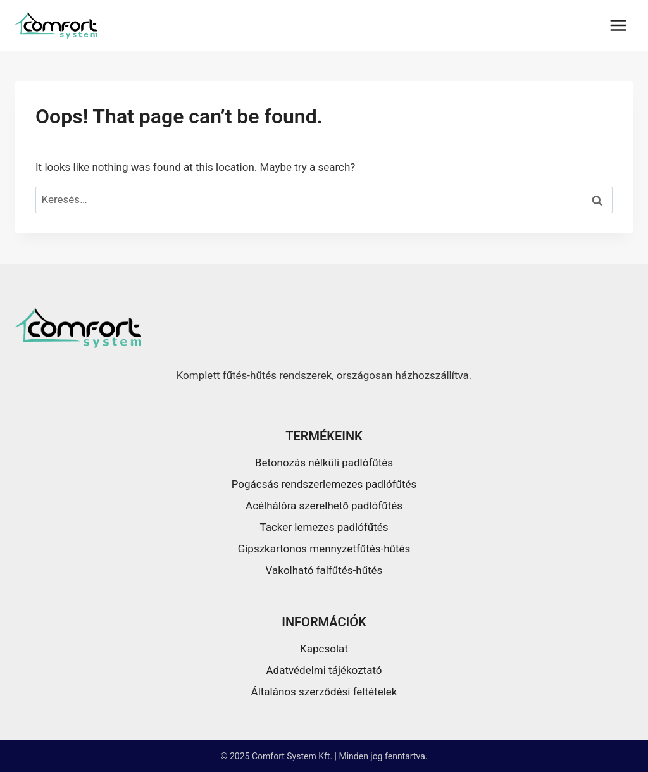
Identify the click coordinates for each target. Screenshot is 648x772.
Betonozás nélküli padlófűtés (324, 462)
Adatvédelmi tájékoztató (324, 670)
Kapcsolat (324, 648)
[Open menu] (618, 25)
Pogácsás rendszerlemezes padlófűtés (324, 484)
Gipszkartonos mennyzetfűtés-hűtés (324, 548)
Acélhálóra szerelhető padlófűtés (324, 505)
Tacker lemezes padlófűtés (323, 527)
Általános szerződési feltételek (324, 691)
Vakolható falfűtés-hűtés (324, 570)
